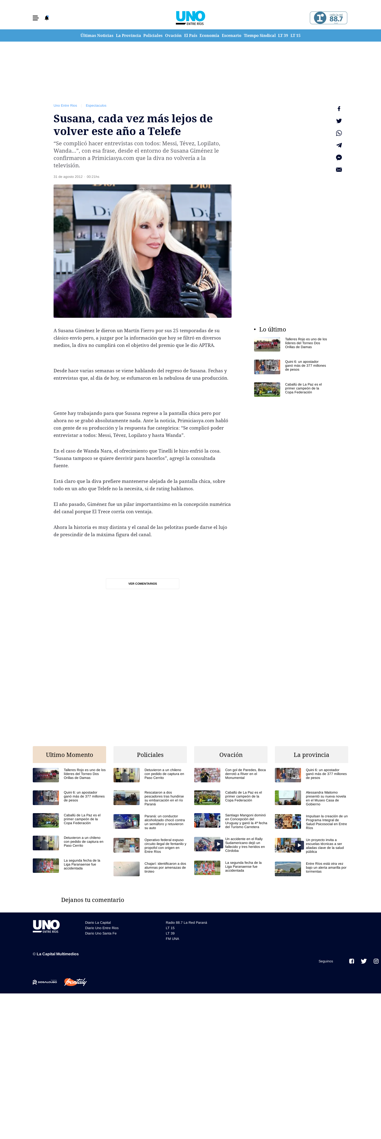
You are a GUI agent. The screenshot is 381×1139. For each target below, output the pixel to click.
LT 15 (296, 35)
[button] (36, 18)
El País (190, 35)
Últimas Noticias (96, 35)
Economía (209, 35)
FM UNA (172, 939)
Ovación (173, 35)
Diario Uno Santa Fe (101, 933)
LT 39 (283, 35)
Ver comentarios (142, 583)
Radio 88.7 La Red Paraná (186, 922)
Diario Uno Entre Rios (102, 928)
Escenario (231, 35)
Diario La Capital (98, 922)
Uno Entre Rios (65, 105)
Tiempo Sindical (260, 35)
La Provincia (128, 35)
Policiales (153, 35)
